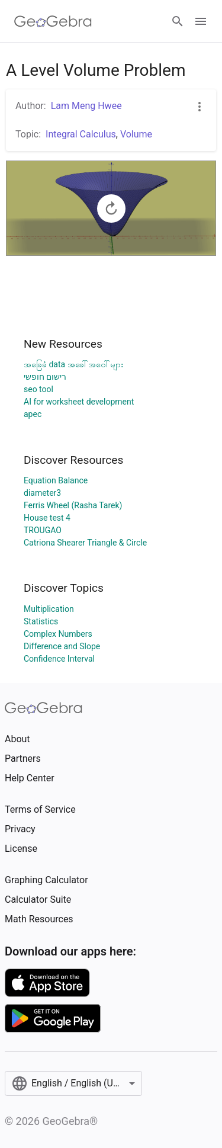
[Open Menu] (201, 21)
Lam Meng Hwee (86, 105)
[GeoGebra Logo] (53, 21)
